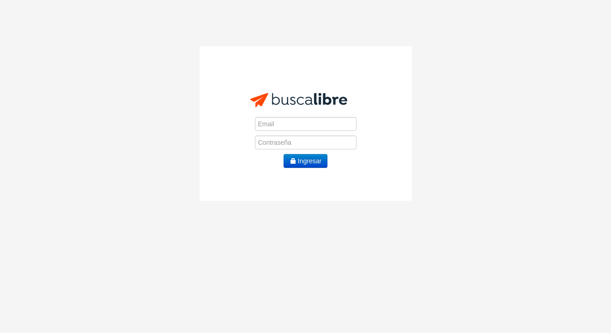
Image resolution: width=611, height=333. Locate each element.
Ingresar (305, 161)
